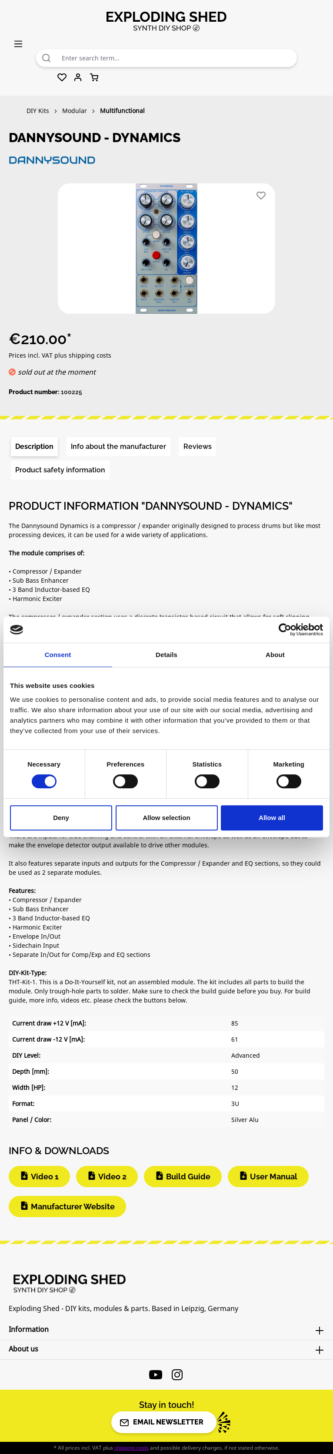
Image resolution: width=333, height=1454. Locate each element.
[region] (166, 252)
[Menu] (18, 43)
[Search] (46, 58)
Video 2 (112, 1176)
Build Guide (188, 1176)
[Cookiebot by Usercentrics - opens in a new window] (285, 629)
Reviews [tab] (197, 446)
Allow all (272, 817)
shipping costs (131, 1447)
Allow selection (166, 817)
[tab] (34, 446)
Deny (61, 817)
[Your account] (78, 78)
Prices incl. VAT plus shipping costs (60, 355)
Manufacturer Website (73, 1206)
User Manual (273, 1176)
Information (29, 1329)
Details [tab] (166, 654)
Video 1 (45, 1176)
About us (23, 1349)
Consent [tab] (58, 654)
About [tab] (275, 654)
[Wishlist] (62, 78)
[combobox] (177, 58)
